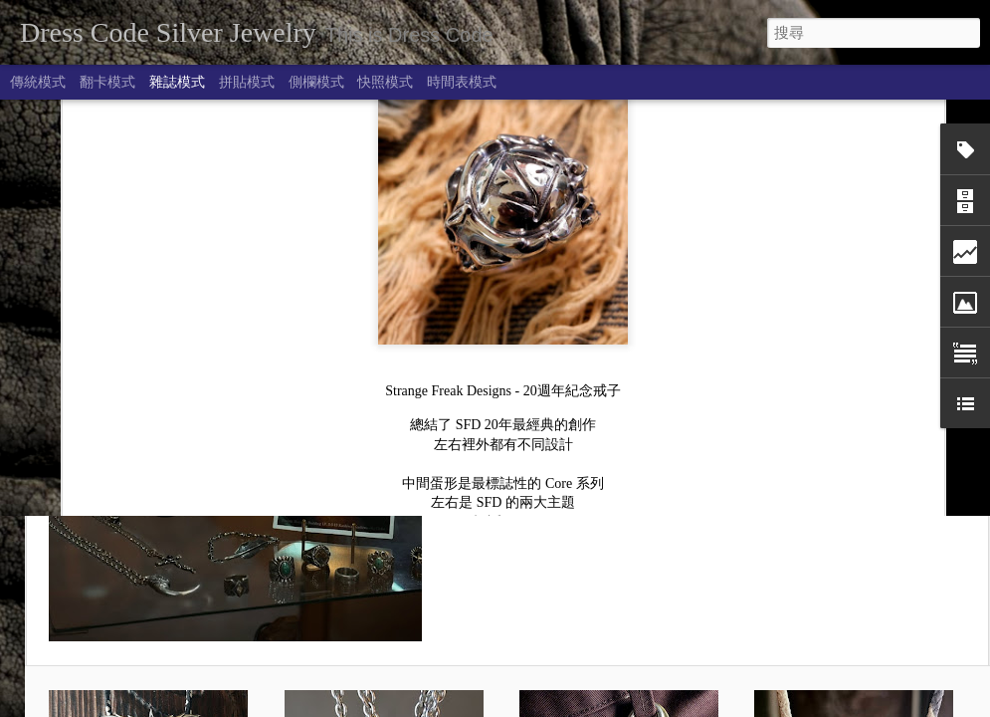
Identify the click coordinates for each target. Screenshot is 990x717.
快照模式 (385, 82)
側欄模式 (316, 82)
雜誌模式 (177, 82)
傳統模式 (38, 82)
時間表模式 (461, 82)
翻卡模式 (107, 82)
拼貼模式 (247, 82)
